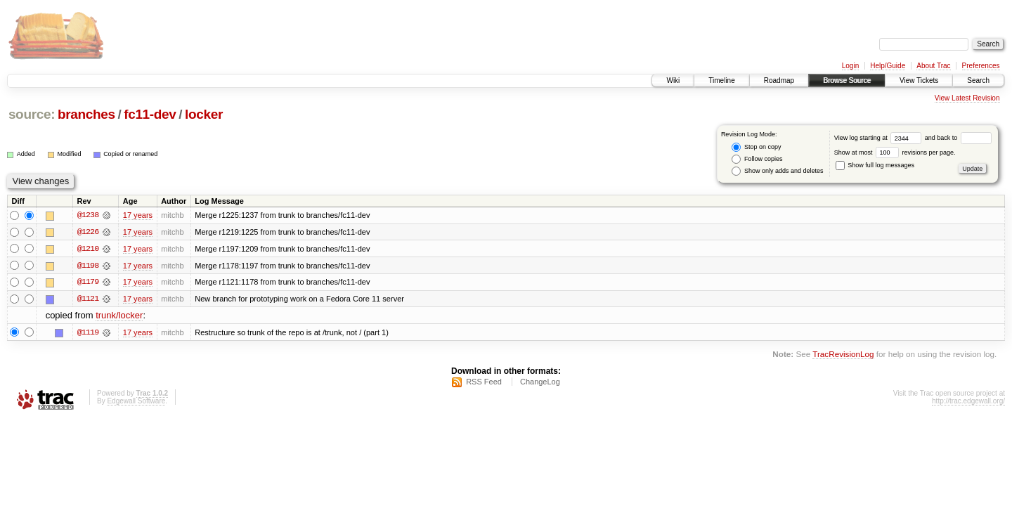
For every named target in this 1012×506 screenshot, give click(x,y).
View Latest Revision (967, 98)
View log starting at (879, 137)
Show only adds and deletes (777, 171)
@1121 (87, 299)
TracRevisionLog (843, 354)
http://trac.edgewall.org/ (968, 402)
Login (850, 66)
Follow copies (757, 159)
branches (86, 114)
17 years (138, 215)
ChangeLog (540, 383)
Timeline (721, 80)
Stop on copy (756, 147)
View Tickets (919, 80)
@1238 (87, 215)
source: (31, 114)
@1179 (87, 282)
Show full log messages (875, 165)
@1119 (87, 333)
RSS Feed (484, 383)
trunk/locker (119, 316)
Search (978, 80)
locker (204, 114)
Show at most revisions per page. (895, 152)
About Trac (933, 66)
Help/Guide (887, 66)
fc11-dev (150, 114)
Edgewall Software (136, 402)
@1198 (87, 265)
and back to (958, 137)
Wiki (673, 80)
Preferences (981, 66)
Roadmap (779, 80)
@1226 (87, 232)
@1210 (87, 248)
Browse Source (847, 80)
